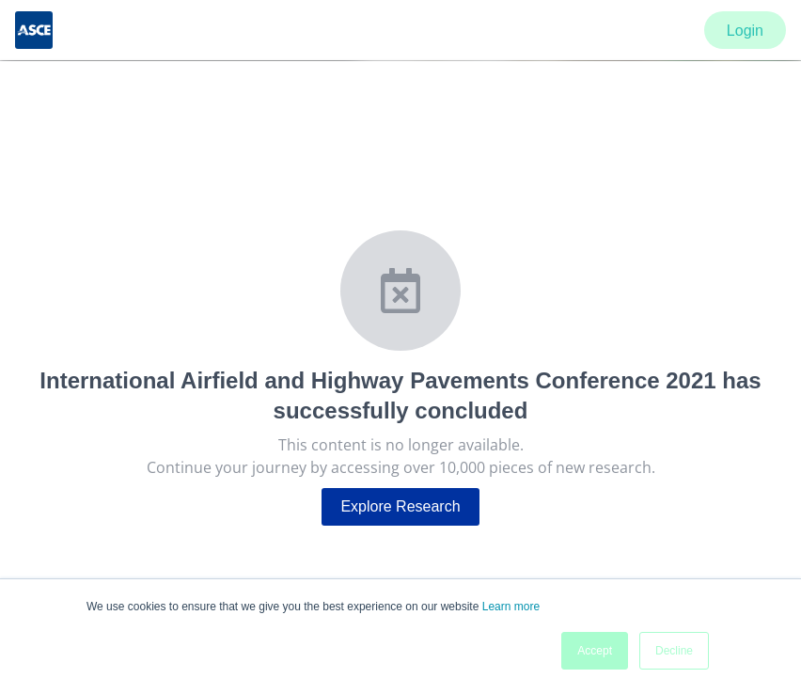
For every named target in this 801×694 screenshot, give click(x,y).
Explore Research (400, 506)
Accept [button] (594, 650)
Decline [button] (674, 650)
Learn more (511, 606)
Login (745, 31)
